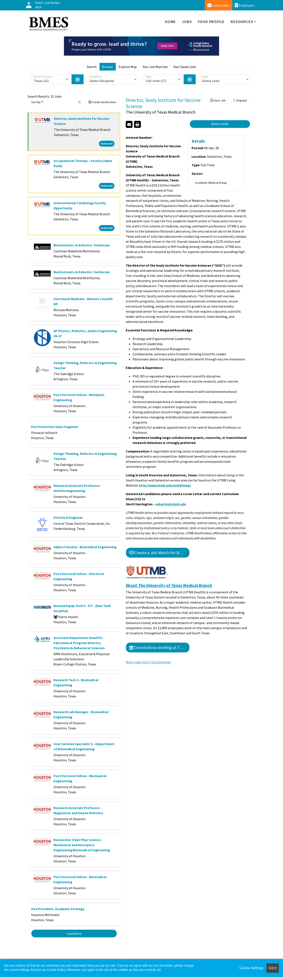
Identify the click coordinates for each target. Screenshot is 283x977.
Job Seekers (218, 5)
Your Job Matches (155, 67)
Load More (74, 933)
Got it (273, 968)
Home (170, 21)
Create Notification (102, 102)
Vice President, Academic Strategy (57, 909)
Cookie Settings (251, 968)
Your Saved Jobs (184, 67)
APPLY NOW (219, 124)
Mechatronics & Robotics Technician (81, 245)
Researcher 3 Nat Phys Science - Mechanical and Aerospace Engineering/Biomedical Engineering (81, 845)
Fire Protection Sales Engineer (54, 427)
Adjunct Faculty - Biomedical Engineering (85, 547)
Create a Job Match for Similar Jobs (159, 552)
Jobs (187, 21)
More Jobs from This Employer (148, 662)
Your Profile (211, 21)
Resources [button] (242, 21)
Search (92, 67)
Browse (107, 67)
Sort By (36, 102)
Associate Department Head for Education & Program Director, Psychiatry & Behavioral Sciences (79, 643)
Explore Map (128, 67)
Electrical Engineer (68, 517)
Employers (244, 5)
